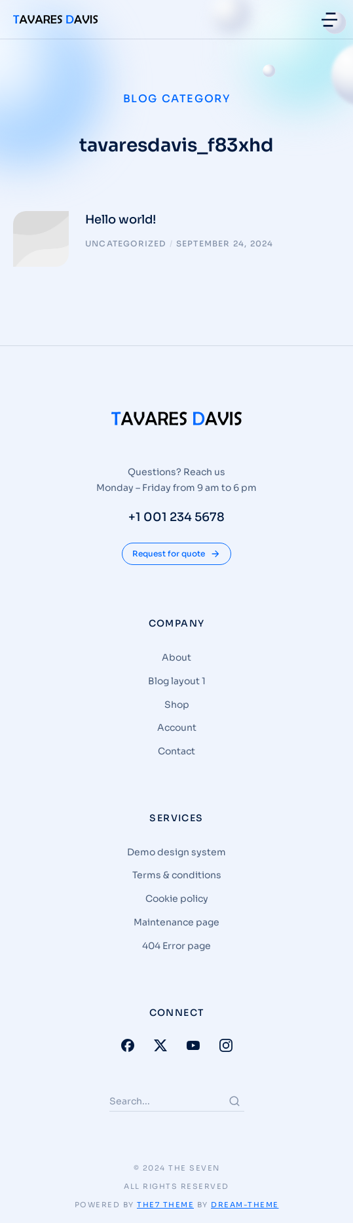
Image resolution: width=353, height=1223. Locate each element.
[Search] (234, 1101)
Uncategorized (125, 243)
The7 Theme (165, 1204)
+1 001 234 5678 (176, 517)
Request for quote (176, 554)
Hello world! (120, 219)
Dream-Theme (245, 1204)
